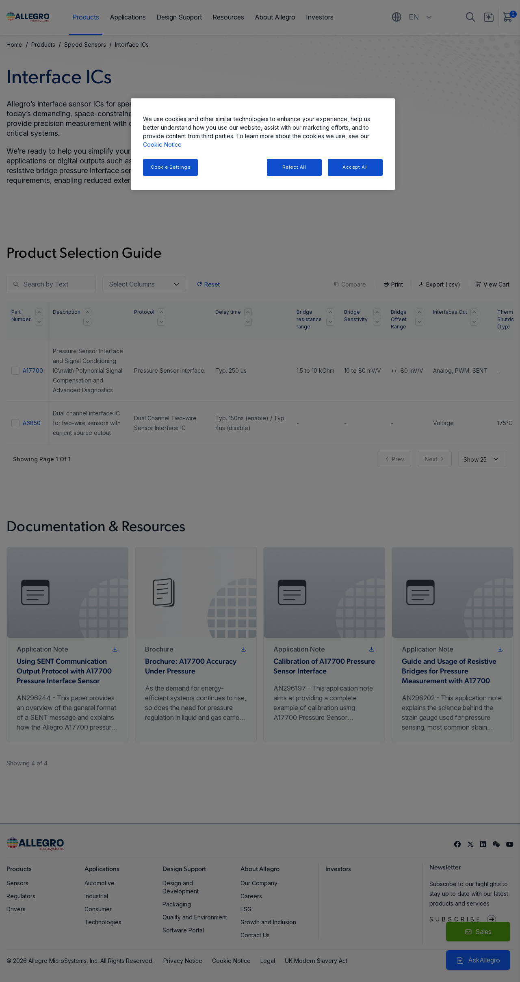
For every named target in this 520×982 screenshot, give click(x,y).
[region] (263, 144)
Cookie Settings (171, 167)
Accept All (355, 167)
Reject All (294, 167)
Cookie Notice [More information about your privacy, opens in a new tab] (162, 144)
